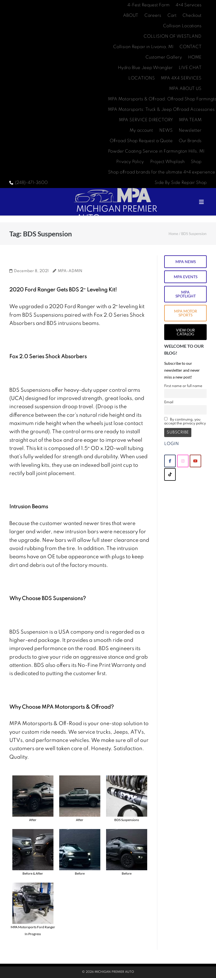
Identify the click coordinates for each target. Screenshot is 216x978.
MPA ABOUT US (185, 89)
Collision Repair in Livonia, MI (143, 47)
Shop (196, 162)
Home (173, 233)
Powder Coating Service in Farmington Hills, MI (156, 151)
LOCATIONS (141, 78)
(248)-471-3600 (31, 183)
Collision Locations (182, 26)
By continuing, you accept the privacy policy (185, 421)
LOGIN (171, 444)
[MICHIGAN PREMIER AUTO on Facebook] (170, 461)
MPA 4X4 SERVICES (181, 78)
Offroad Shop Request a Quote (141, 141)
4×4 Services (188, 5)
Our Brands (190, 141)
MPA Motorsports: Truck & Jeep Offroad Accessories (161, 109)
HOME (194, 57)
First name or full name (183, 386)
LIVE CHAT (190, 68)
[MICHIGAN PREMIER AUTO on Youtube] (195, 461)
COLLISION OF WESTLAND (172, 36)
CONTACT (190, 47)
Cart (172, 15)
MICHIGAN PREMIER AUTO (114, 972)
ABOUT (130, 15)
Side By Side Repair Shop (181, 183)
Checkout (192, 15)
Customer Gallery (164, 57)
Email (168, 402)
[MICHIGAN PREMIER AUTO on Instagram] (183, 461)
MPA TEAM (190, 120)
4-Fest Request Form (148, 5)
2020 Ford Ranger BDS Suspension (61, 261)
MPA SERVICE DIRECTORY (146, 120)
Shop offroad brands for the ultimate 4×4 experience (161, 172)
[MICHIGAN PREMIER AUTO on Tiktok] (170, 474)
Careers (152, 15)
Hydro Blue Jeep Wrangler (145, 68)
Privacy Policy (130, 162)
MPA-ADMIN (70, 271)
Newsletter (190, 130)
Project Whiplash (167, 162)
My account (141, 130)
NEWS (166, 130)
